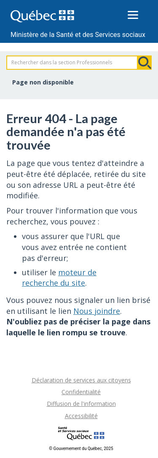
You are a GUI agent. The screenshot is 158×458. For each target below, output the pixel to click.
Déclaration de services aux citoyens (81, 380)
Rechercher (144, 62)
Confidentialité (81, 392)
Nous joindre (96, 311)
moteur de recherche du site (59, 277)
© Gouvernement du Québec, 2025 (81, 448)
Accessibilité (81, 416)
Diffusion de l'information (81, 404)
